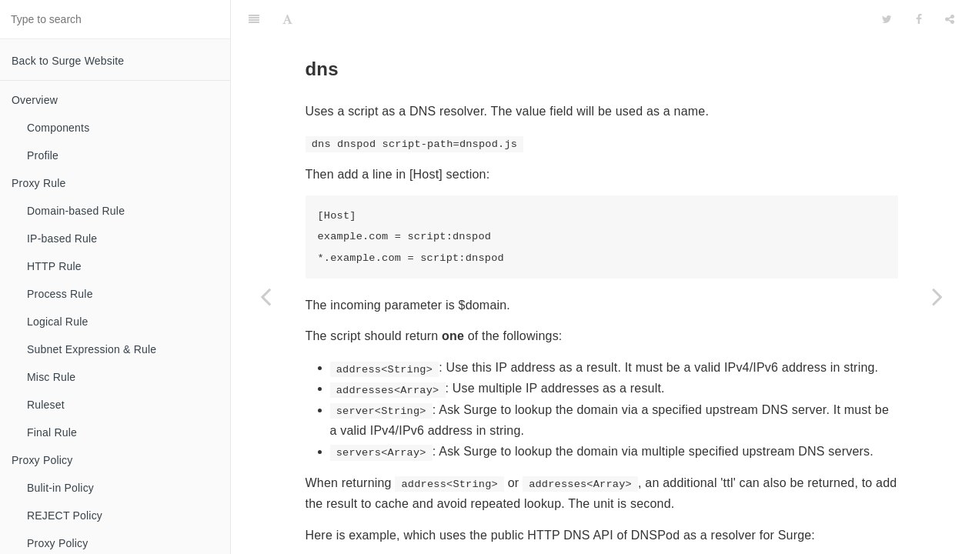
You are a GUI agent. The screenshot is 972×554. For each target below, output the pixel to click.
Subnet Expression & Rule (91, 349)
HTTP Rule (54, 266)
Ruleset (46, 405)
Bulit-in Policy (60, 488)
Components (58, 128)
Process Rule (60, 294)
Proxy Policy (42, 460)
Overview (35, 100)
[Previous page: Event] (265, 296)
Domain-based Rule (76, 211)
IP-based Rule (62, 238)
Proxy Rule (38, 183)
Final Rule (52, 432)
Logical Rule (57, 321)
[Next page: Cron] (937, 296)
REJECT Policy (64, 515)
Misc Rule (51, 377)
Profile (42, 155)
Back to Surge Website (68, 61)
